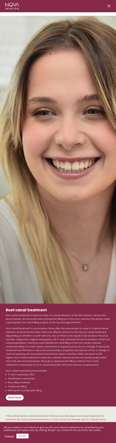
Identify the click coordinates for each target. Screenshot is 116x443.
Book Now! (14, 397)
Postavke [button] (9, 436)
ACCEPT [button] (22, 435)
